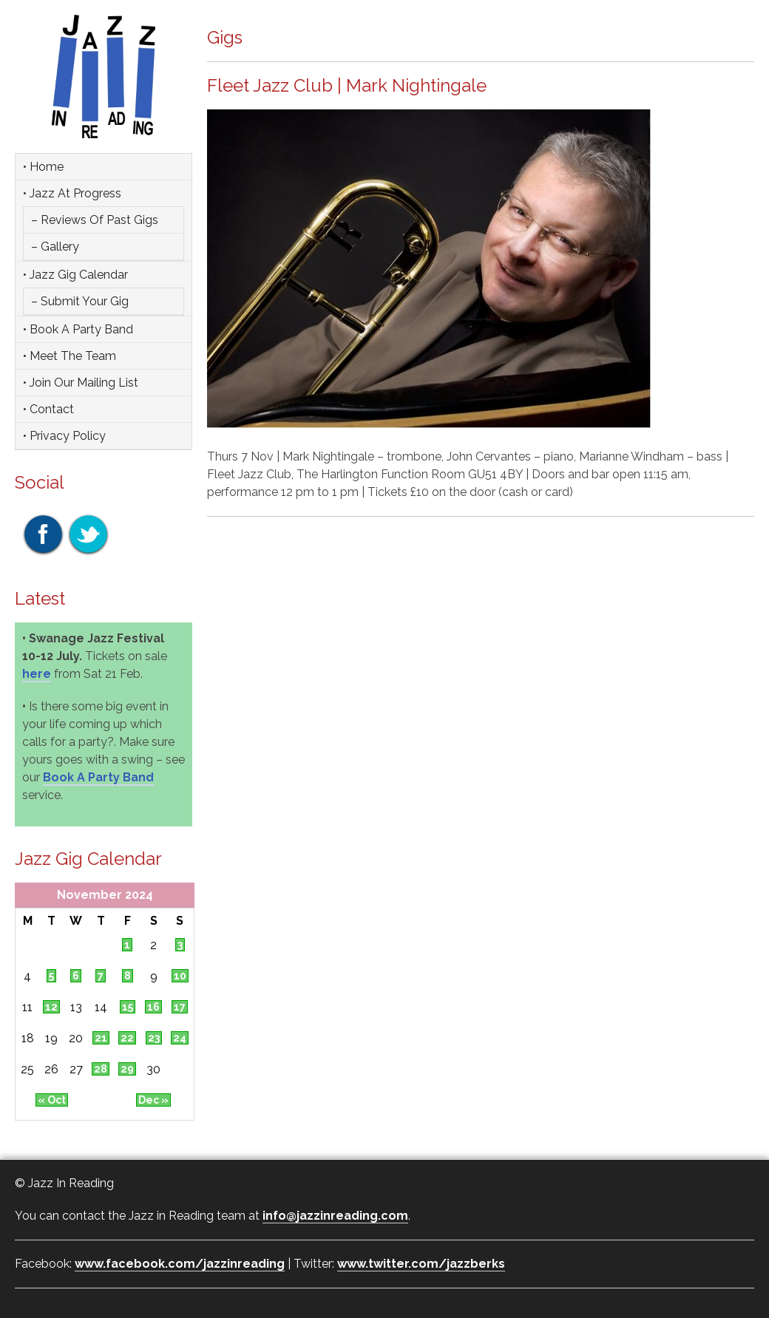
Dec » (153, 1100)
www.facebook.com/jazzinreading (180, 1264)
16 (153, 1007)
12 (51, 1007)
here (36, 674)
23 (154, 1038)
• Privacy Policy (64, 436)
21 (101, 1038)
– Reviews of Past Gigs (94, 220)
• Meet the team (69, 356)
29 (127, 1069)
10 (180, 976)
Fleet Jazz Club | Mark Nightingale (347, 85)
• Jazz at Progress (72, 193)
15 (127, 1007)
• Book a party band (78, 329)
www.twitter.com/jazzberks (421, 1264)
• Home (43, 167)
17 (180, 1007)
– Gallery (55, 247)
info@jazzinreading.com (335, 1216)
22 (127, 1038)
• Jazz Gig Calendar (75, 275)
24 (179, 1038)
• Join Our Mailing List (80, 383)
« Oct (52, 1100)
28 (100, 1069)
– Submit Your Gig (80, 301)
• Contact (48, 409)
